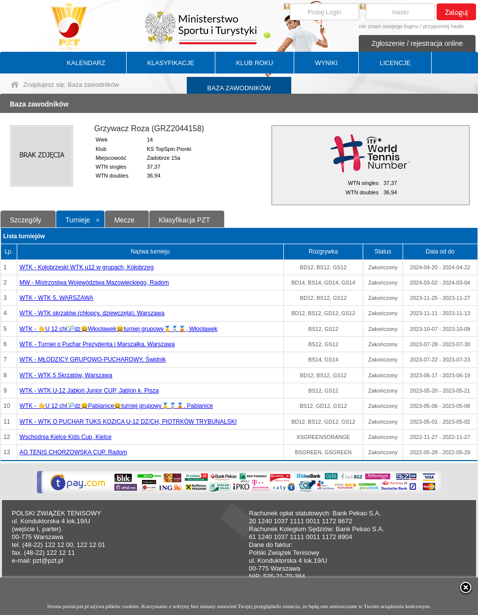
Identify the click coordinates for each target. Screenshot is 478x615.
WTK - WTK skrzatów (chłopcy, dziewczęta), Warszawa (92, 313)
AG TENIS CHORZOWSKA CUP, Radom (73, 452)
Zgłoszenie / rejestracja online (417, 43)
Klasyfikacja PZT (184, 220)
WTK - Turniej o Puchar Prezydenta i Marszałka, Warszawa (97, 344)
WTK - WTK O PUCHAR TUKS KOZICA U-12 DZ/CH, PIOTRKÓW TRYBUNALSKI (128, 421)
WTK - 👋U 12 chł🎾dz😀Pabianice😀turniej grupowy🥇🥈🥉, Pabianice (116, 405)
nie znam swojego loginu (388, 26)
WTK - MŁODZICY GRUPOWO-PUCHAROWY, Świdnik (93, 359)
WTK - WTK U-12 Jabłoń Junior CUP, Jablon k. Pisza (89, 390)
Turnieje (78, 220)
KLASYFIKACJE (170, 63)
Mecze (124, 220)
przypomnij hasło (443, 26)
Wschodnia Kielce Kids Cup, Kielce (66, 437)
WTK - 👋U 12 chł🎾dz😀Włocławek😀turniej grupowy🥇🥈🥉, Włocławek (119, 329)
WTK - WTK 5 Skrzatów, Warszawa (66, 375)
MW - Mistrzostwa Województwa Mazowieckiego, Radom (94, 282)
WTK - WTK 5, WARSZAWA (57, 297)
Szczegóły (25, 220)
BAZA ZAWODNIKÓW (239, 88)
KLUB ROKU (254, 63)
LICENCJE (394, 63)
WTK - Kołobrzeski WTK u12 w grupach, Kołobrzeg (87, 267)
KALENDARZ (86, 63)
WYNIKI (326, 63)
